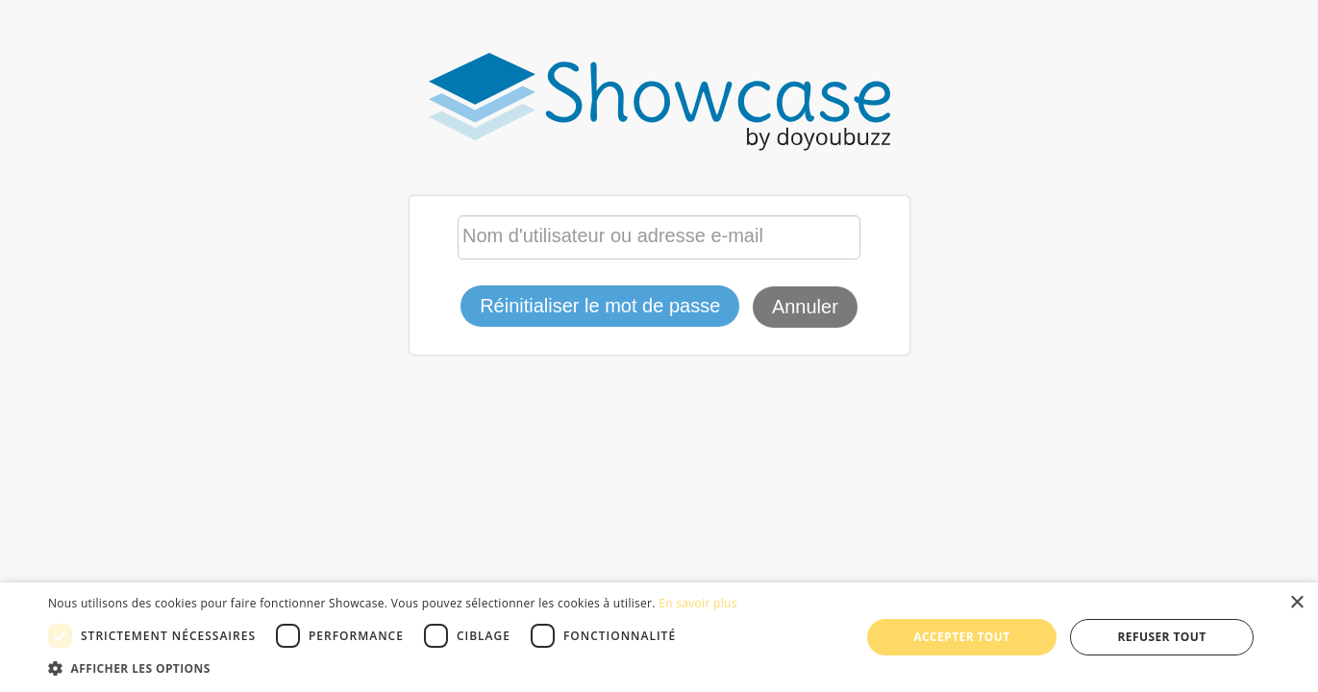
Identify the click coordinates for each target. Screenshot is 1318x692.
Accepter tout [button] (961, 637)
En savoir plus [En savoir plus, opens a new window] (697, 603)
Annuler (805, 306)
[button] (392, 668)
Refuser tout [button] (1162, 637)
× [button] (1296, 603)
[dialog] (659, 637)
